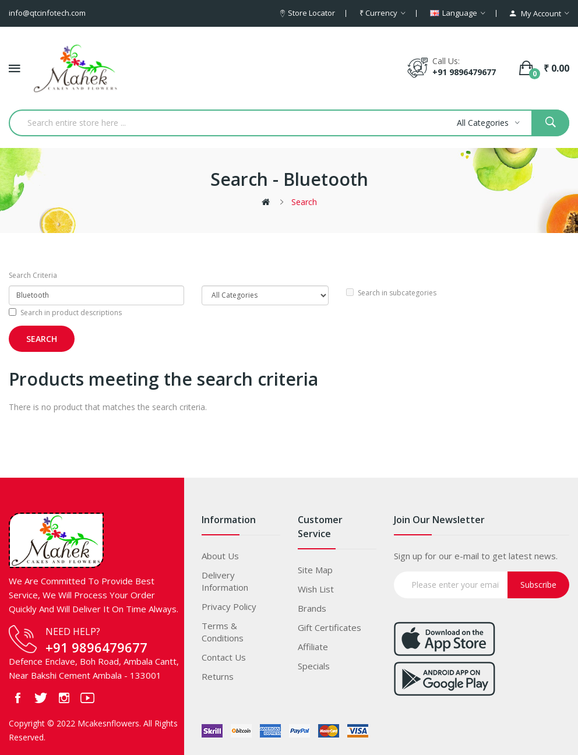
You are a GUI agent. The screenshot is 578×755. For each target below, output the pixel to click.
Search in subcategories (391, 293)
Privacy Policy (229, 606)
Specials (314, 666)
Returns (218, 676)
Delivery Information (225, 581)
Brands (312, 608)
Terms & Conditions (223, 632)
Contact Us (224, 657)
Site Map (315, 570)
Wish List (316, 589)
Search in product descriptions (65, 312)
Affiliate (313, 646)
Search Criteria (33, 275)
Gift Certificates (329, 627)
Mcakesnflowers (108, 723)
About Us (220, 556)
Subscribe (538, 584)
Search (304, 201)
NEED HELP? (72, 631)
